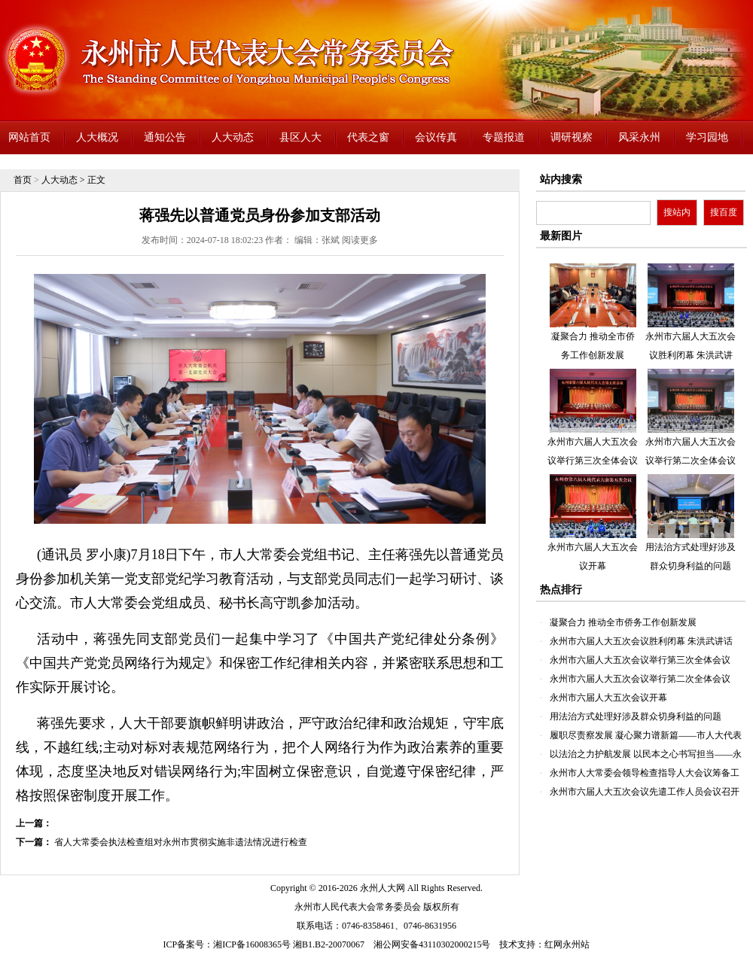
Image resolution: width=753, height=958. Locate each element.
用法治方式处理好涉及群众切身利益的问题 (635, 716)
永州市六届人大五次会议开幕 (608, 697)
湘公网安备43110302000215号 (432, 944)
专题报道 (504, 137)
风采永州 (639, 137)
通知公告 (165, 137)
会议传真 (436, 137)
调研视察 (571, 137)
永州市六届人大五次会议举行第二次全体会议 (640, 679)
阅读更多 (360, 240)
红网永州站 (567, 944)
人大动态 (233, 137)
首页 (23, 180)
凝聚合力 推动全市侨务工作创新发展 (623, 622)
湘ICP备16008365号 (252, 944)
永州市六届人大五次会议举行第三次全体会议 (640, 660)
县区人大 (300, 137)
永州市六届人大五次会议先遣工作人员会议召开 (644, 791)
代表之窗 (368, 137)
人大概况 (97, 137)
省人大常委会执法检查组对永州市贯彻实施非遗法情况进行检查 (180, 842)
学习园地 (707, 137)
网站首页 (29, 137)
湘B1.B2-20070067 (328, 944)
